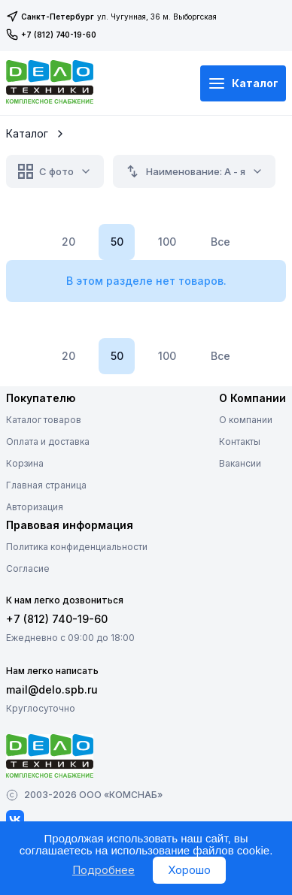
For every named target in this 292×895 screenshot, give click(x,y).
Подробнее (103, 870)
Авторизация (34, 507)
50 (117, 241)
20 (68, 241)
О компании (245, 419)
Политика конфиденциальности (77, 546)
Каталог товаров (43, 419)
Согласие (28, 568)
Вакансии (240, 463)
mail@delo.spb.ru (52, 689)
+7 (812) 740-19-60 (51, 35)
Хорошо (189, 870)
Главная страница (46, 485)
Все (220, 241)
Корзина (25, 463)
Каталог (243, 83)
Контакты (239, 441)
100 (167, 241)
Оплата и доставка (48, 441)
